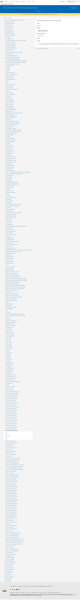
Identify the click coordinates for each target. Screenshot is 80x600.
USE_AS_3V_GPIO (8, 339)
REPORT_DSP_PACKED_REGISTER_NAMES (11, 271)
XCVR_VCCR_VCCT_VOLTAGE (9, 559)
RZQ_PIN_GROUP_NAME (9, 303)
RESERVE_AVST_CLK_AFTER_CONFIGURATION (12, 276)
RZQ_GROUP (7, 302)
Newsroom (24, 586)
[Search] (68, 1)
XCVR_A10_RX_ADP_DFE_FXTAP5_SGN (11, 420)
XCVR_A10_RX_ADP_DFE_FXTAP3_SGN (11, 413)
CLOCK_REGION (7, 69)
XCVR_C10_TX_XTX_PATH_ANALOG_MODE (11, 550)
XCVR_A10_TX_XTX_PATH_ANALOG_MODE (11, 476)
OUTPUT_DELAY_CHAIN (9, 221)
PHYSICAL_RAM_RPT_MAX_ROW (10, 231)
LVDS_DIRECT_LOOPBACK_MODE (10, 192)
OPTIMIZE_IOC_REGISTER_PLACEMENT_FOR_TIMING (13, 212)
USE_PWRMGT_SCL (8, 354)
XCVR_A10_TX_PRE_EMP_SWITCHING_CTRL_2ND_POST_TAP (14, 466)
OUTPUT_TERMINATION (9, 224)
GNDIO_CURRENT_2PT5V (9, 146)
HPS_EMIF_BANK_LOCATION (9, 167)
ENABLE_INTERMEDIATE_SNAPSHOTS (11, 116)
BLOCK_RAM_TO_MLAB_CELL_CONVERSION (12, 64)
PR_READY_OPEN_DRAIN (9, 261)
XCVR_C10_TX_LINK (8, 530)
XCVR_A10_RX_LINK (8, 449)
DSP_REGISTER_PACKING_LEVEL (10, 94)
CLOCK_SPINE (7, 70)
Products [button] (7, 1)
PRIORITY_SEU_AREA (8, 246)
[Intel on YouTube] (17, 589)
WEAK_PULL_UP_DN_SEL (9, 388)
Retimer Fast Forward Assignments (10, 576)
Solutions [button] (17, 1)
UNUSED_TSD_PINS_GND (9, 334)
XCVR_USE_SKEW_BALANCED (9, 557)
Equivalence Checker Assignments (10, 35)
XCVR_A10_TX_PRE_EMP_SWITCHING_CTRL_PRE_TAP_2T (14, 469)
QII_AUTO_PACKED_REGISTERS (10, 266)
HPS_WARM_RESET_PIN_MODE (10, 170)
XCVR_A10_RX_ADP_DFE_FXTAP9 (10, 441)
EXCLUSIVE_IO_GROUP (8, 126)
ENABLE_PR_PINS (8, 119)
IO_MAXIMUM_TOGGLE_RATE (9, 185)
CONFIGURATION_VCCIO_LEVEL (10, 72)
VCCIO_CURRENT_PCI (8, 373)
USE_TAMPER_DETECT (8, 359)
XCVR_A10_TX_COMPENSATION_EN (10, 454)
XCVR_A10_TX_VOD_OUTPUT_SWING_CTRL (12, 474)
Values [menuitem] (6, 434)
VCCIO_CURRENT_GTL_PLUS (9, 368)
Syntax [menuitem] (6, 438)
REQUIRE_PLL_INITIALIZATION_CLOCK (11, 273)
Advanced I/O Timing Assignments (10, 21)
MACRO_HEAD (7, 194)
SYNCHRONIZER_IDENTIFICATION (10, 322)
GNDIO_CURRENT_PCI (8, 155)
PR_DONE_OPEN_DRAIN (9, 256)
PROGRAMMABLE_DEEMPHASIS (10, 248)
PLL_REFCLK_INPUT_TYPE (9, 243)
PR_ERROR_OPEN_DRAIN (9, 258)
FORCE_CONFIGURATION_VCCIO (10, 140)
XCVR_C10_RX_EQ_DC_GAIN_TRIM (10, 522)
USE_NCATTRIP (7, 351)
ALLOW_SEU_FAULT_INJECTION (10, 42)
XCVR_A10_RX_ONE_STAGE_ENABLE (11, 451)
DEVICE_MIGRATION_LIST (9, 87)
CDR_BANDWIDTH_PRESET (9, 65)
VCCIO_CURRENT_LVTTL (9, 371)
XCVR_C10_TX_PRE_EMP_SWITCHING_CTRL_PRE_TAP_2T (14, 544)
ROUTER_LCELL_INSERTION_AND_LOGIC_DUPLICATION (13, 297)
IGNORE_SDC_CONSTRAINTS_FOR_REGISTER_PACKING (13, 173)
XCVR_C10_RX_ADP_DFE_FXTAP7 (10, 508)
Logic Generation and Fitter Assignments (11, 562)
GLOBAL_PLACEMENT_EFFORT (10, 141)
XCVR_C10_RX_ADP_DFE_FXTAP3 (10, 495)
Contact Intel (19, 586)
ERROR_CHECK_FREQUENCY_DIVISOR (11, 124)
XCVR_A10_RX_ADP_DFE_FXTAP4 (10, 415)
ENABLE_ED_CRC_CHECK (9, 111)
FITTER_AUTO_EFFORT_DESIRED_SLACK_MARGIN (13, 131)
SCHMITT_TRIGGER (8, 305)
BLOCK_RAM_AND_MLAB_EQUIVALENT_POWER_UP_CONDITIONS (15, 62)
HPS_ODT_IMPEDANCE (8, 168)
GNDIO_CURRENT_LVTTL (9, 153)
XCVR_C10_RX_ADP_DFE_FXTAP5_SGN (11, 503)
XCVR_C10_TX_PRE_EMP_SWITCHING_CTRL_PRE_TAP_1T (14, 542)
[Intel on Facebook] (10, 589)
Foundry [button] (33, 1)
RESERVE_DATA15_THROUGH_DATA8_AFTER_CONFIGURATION (15, 285)
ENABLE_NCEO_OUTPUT (9, 118)
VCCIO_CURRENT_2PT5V (9, 364)
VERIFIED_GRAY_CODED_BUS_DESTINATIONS (12, 381)
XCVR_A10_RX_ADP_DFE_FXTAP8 (10, 428)
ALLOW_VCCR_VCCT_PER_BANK (10, 43)
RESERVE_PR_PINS (8, 292)
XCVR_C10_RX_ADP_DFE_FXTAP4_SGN (11, 500)
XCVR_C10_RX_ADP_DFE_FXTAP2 (10, 491)
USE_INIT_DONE (7, 349)
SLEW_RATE (7, 317)
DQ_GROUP (7, 91)
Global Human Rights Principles (68, 594)
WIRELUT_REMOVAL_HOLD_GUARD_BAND (11, 391)
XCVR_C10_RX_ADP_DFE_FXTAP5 (10, 501)
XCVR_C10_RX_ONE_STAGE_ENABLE (11, 525)
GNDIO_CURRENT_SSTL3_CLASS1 (10, 160)
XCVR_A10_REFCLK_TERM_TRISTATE (11, 395)
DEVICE (6, 82)
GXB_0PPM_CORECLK (8, 163)
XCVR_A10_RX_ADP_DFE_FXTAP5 (10, 418)
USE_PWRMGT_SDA (8, 356)
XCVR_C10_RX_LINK (8, 523)
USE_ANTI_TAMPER (8, 337)
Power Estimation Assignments (9, 569)
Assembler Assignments (8, 25)
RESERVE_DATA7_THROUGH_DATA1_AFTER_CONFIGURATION (14, 288)
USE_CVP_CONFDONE (8, 342)
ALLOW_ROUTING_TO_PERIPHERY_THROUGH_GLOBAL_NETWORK (15, 40)
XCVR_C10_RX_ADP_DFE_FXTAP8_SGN (11, 513)
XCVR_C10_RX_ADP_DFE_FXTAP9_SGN (11, 517)
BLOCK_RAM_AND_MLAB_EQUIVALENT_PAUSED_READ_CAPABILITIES (16, 60)
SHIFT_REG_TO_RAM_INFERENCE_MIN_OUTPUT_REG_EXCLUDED (15, 315)
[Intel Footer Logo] (4, 590)
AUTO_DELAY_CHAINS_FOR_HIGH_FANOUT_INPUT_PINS (14, 52)
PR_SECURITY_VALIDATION (9, 263)
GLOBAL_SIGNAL (7, 143)
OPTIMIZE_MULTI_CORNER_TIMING (10, 214)
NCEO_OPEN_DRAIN (8, 202)
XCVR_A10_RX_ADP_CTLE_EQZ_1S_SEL (11, 398)
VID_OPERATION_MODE (9, 383)
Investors (28, 586)
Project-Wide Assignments (9, 572)
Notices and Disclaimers (27, 594)
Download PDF (73, 7)
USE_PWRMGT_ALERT (8, 352)
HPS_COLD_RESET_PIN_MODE (10, 165)
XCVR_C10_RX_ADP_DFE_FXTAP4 (10, 498)
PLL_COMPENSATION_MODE (9, 239)
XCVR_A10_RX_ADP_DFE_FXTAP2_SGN (11, 410)
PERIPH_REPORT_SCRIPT (9, 229)
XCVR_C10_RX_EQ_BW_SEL (9, 520)
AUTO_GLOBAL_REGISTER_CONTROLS (11, 55)
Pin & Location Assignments (9, 567)
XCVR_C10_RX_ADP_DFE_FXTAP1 (10, 483)
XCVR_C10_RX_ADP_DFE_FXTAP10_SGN (11, 486)
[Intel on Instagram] (19, 589)
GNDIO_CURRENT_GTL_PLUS (9, 150)
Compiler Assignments (8, 28)
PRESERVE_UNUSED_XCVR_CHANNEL (11, 244)
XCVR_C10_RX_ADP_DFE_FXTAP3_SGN (11, 496)
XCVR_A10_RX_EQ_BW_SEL (9, 446)
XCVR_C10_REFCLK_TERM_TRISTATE (11, 478)
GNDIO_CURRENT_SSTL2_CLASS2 (10, 158)
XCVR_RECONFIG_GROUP (9, 552)
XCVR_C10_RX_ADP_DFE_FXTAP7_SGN (11, 510)
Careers (32, 586)
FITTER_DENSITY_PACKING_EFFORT (10, 133)
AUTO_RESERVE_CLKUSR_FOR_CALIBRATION (12, 57)
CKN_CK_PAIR (7, 67)
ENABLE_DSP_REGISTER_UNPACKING (11, 109)
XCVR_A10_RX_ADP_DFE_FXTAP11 (10, 405)
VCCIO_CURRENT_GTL (8, 366)
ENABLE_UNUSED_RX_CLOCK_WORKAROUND (12, 123)
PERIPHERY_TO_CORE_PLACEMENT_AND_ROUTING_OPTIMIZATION (15, 226)
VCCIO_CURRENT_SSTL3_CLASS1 (10, 378)
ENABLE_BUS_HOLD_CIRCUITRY (10, 101)
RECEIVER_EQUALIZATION (9, 268)
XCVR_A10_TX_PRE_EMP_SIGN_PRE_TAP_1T (12, 461)
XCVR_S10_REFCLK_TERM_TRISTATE (10, 554)
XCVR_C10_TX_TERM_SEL (9, 547)
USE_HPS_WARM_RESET (9, 347)
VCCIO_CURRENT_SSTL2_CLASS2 (10, 376)
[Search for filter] (18, 18)
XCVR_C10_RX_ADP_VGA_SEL (9, 518)
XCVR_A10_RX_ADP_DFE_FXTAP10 (10, 401)
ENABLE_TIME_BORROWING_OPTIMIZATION (12, 121)
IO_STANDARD (7, 189)
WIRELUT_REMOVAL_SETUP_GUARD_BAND (12, 393)
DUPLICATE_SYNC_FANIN (9, 99)
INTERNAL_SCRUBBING (8, 180)
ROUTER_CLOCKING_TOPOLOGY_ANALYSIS (12, 295)
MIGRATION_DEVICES (8, 199)
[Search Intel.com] (74, 1)
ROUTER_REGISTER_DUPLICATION (10, 298)
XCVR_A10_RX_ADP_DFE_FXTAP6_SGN (11, 423)
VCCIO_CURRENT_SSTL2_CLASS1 (10, 374)
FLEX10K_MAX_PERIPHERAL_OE (10, 138)
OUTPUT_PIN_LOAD (8, 222)
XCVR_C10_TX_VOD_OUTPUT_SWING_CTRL (12, 549)
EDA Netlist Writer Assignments (9, 33)
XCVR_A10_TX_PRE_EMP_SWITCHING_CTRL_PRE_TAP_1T (14, 468)
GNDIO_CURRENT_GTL (8, 148)
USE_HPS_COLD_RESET (9, 346)
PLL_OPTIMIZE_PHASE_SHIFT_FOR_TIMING (12, 241)
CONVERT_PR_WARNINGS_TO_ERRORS (11, 74)
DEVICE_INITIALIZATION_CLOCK (10, 84)
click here (46, 14)
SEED (6, 310)
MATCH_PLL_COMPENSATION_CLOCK (11, 197)
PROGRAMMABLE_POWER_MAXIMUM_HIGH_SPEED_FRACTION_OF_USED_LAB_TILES (18, 249)
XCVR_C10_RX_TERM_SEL (9, 527)
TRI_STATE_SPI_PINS (8, 329)
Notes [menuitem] (6, 437)
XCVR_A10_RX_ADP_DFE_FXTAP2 (10, 408)
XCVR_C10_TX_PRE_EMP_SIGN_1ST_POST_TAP (12, 532)
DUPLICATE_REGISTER (8, 97)
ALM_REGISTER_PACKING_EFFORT (10, 45)
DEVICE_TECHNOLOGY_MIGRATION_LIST (11, 89)
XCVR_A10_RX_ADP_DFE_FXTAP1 (10, 400)
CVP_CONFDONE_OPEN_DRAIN (10, 79)
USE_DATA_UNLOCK (8, 344)
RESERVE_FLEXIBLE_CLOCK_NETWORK (11, 290)
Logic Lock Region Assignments (9, 564)
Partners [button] (28, 1)
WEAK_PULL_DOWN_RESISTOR (10, 386)
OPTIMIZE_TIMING (8, 219)
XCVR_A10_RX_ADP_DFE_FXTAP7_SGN (11, 427)
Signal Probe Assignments (9, 577)
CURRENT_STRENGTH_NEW (9, 77)
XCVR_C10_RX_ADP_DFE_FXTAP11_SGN (11, 490)
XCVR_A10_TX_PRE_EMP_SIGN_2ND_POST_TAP (12, 459)
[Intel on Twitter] (12, 589)
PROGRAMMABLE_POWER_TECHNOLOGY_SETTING (13, 251)
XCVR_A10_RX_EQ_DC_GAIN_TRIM (10, 447)
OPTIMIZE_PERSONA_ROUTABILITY (10, 216)
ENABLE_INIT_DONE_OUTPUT (9, 114)
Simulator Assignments (8, 581)
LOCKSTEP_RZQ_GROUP (9, 190)
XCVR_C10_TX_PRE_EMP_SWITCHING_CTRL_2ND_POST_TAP (14, 540)
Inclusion (45, 586)
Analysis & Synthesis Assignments (10, 23)
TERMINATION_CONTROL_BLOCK (10, 325)
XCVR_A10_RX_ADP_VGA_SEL (9, 444)
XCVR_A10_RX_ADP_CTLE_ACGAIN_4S (11, 396)
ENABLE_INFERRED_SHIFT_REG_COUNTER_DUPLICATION (14, 113)
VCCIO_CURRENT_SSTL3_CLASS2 (10, 379)
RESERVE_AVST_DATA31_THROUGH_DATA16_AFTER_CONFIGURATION (16, 280)
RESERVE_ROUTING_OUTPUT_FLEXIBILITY (11, 293)
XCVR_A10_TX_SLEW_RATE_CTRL (10, 471)
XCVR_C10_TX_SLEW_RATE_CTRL (10, 545)
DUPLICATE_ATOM (8, 96)
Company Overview (13, 586)
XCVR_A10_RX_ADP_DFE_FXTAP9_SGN (11, 442)
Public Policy (50, 586)
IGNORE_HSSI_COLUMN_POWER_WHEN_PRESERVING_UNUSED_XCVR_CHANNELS (18, 172)
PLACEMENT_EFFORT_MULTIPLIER (10, 234)
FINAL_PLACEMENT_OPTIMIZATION (10, 128)
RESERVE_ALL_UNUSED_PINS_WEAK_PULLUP (12, 275)
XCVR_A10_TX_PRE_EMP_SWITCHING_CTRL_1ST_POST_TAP (14, 464)
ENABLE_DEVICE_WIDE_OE (9, 106)
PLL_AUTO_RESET (8, 236)
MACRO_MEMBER (8, 195)
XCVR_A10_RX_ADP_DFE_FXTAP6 (10, 422)
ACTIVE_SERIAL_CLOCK (9, 38)
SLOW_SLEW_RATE (8, 319)
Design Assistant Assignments (9, 30)
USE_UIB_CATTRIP (8, 361)
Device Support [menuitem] (7, 435)
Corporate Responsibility (39, 586)
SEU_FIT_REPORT (8, 312)
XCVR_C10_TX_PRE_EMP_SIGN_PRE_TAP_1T (12, 535)
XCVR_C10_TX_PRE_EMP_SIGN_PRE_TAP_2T (12, 537)
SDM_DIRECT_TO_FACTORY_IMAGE (10, 307)
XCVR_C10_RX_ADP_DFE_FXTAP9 (10, 515)
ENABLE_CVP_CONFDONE (9, 104)
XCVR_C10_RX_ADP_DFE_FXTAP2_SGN (11, 493)
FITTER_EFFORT (7, 136)
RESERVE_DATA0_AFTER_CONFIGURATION (11, 283)
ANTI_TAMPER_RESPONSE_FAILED (10, 47)
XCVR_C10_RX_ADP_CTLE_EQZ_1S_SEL (11, 481)
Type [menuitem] (6, 432)
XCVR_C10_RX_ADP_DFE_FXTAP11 (10, 488)
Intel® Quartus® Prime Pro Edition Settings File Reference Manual (13, 20)
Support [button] (12, 1)
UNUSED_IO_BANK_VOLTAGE (9, 332)
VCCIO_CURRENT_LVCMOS (9, 369)
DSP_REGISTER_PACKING (9, 92)
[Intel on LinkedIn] (14, 589)
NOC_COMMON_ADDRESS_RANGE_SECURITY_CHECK (13, 204)
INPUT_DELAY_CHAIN (8, 177)
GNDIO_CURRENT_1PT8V (9, 145)
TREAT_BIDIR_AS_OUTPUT (9, 327)
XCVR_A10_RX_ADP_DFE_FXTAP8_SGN (11, 430)
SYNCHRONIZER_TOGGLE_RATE (10, 324)
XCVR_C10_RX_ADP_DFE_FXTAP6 (10, 505)
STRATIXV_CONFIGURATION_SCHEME (11, 320)
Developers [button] (23, 1)
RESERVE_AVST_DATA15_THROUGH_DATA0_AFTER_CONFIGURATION (16, 278)
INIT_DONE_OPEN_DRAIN (9, 175)
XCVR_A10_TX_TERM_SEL (9, 473)
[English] (64, 1)
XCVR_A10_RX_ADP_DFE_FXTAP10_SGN (11, 403)
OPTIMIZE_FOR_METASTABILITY (10, 209)
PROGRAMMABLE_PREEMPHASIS (10, 253)
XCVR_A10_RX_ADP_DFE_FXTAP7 (10, 425)
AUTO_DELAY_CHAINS (8, 50)
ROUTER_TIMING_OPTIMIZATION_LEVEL (11, 300)
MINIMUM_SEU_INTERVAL (9, 200)
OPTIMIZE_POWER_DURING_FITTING (11, 217)
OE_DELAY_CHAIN (8, 207)
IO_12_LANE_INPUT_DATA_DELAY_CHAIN (11, 182)
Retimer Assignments (8, 574)
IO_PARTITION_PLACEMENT (9, 187)
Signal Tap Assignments (8, 579)
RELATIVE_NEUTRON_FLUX (9, 270)
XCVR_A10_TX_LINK (8, 456)
